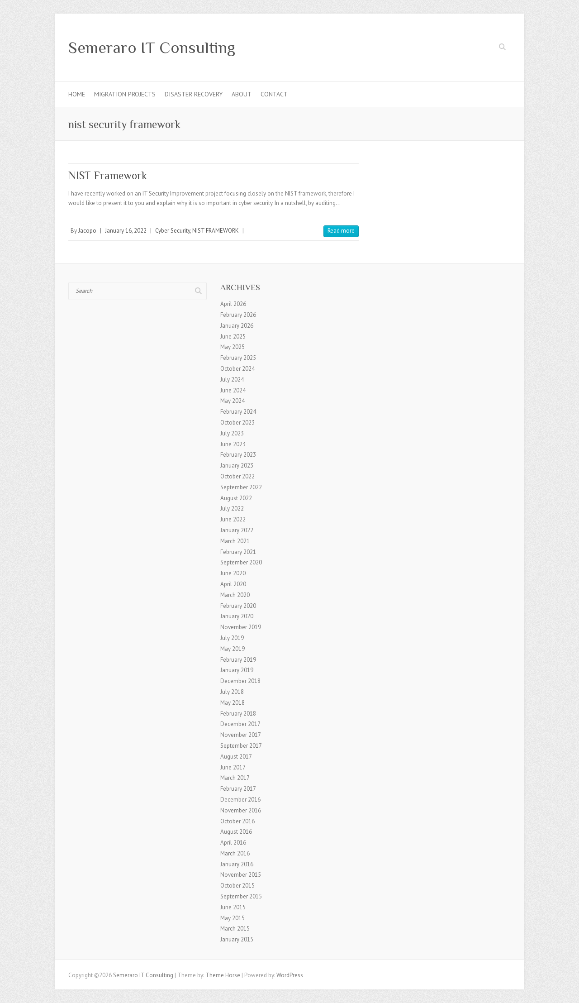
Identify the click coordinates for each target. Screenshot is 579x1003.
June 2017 (233, 767)
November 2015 (240, 875)
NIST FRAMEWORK (215, 230)
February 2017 (238, 789)
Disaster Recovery (194, 94)
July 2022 (232, 508)
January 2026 (236, 326)
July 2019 (232, 638)
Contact (274, 94)
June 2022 (233, 519)
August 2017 (236, 756)
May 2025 (232, 347)
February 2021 (238, 552)
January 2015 (236, 939)
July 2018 (232, 692)
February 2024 (238, 412)
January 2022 (236, 530)
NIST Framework (107, 175)
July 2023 (232, 433)
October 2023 (237, 422)
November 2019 (240, 627)
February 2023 (238, 455)
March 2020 (235, 595)
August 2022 (236, 498)
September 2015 (241, 896)
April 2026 (233, 304)
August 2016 (236, 832)
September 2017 (241, 746)
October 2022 (237, 476)
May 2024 (232, 401)
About (242, 94)
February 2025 (238, 358)
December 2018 (240, 681)
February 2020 (238, 606)
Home (76, 94)
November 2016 (240, 810)
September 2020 (241, 562)
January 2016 (236, 864)
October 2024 (237, 369)
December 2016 (240, 799)
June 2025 (233, 336)
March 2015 (235, 928)
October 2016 (237, 821)
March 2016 (235, 853)
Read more (341, 230)
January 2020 (236, 616)
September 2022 (241, 487)
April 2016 (233, 842)
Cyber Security (172, 230)
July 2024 (232, 379)
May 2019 (232, 649)
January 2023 (236, 465)
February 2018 (238, 713)
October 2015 (237, 885)
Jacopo (87, 230)
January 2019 (236, 670)
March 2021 (235, 541)
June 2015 (233, 907)
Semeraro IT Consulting (151, 47)
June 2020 (233, 573)
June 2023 (233, 444)
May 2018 (232, 703)
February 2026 (238, 315)
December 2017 (240, 724)
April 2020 (233, 584)
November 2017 (240, 735)
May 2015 (232, 918)
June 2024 (233, 390)
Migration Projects (125, 94)
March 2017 (235, 778)
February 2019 (238, 660)
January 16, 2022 (126, 230)
